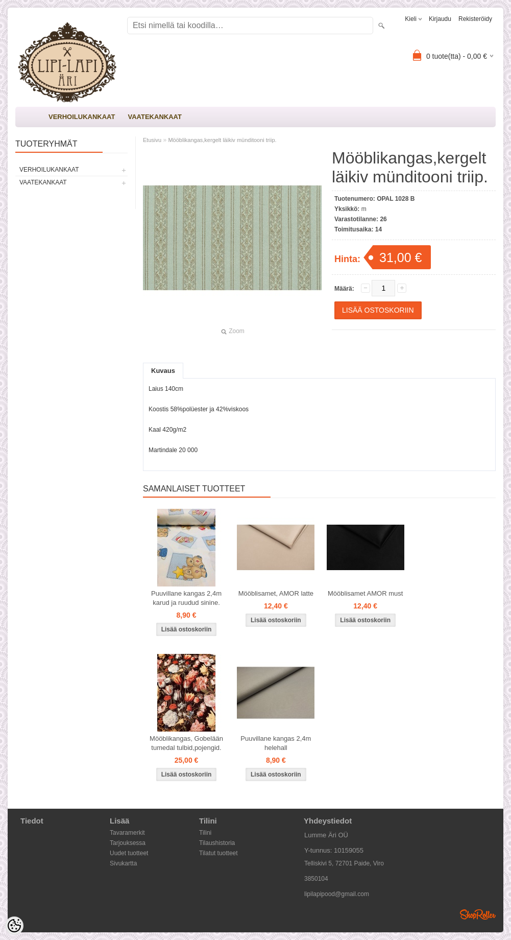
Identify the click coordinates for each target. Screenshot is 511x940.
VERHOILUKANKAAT (81, 117)
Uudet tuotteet (129, 853)
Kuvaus (163, 370)
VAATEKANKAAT (154, 117)
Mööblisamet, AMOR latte (275, 593)
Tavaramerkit (127, 832)
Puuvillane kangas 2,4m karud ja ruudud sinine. (186, 598)
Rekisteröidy (475, 18)
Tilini (205, 832)
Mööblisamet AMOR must (365, 593)
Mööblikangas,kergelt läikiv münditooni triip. (222, 140)
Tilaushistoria (217, 843)
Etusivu (152, 140)
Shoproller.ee (478, 914)
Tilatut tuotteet (218, 853)
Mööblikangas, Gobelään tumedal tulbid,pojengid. (186, 743)
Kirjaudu (440, 18)
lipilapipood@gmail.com (336, 894)
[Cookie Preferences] (14, 926)
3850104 (316, 878)
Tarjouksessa (127, 843)
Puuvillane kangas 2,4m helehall (275, 743)
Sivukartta (123, 863)
